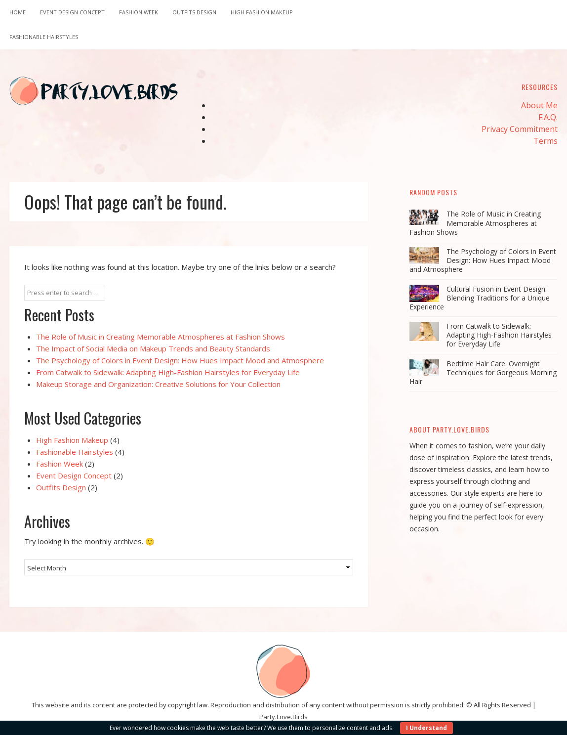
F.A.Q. (548, 117)
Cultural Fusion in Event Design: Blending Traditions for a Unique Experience (479, 297)
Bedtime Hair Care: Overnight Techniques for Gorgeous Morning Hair (483, 372)
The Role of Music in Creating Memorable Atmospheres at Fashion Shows (160, 337)
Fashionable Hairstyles (43, 37)
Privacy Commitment (520, 129)
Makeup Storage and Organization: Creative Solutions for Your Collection (158, 384)
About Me (539, 105)
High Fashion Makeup (262, 12)
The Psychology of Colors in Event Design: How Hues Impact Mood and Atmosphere (180, 360)
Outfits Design (194, 12)
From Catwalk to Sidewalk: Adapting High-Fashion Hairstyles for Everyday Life (168, 372)
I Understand (426, 728)
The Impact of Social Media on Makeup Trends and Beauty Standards (153, 348)
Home (17, 12)
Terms (545, 140)
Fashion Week (138, 12)
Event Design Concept (72, 12)
